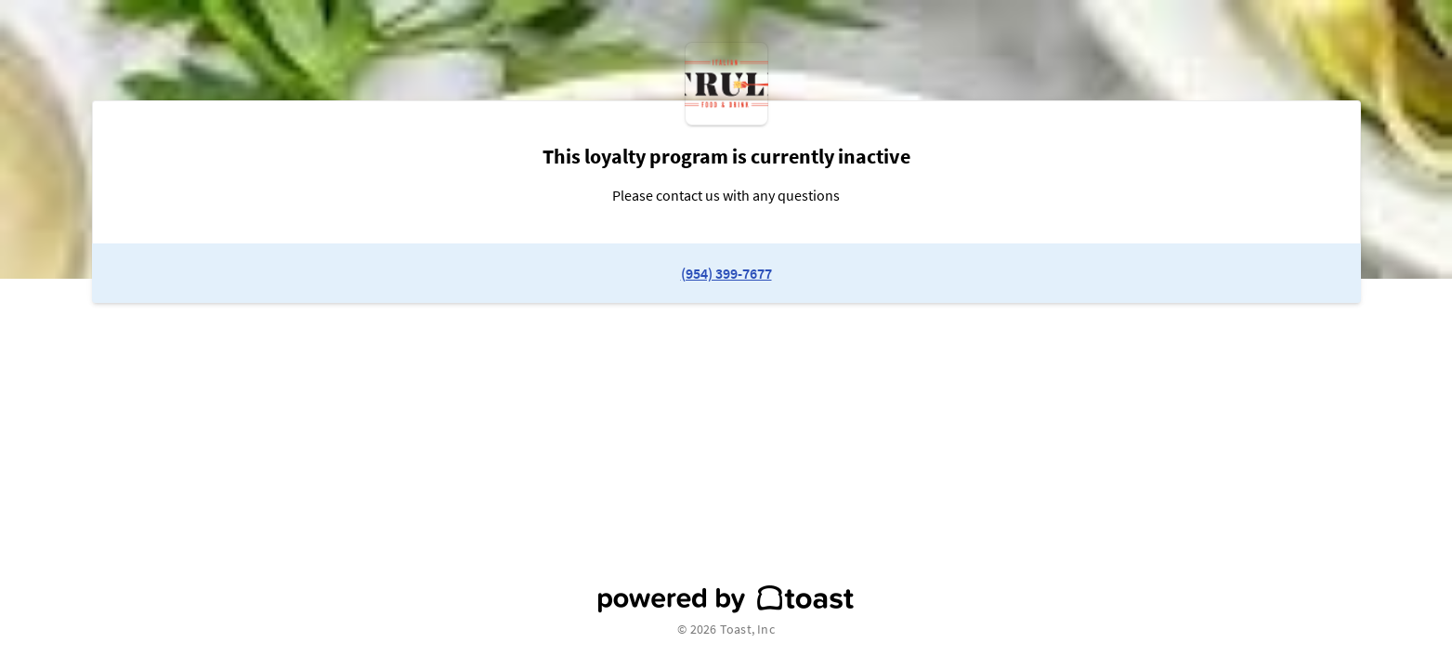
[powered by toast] (726, 599)
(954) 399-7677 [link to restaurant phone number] (726, 273)
